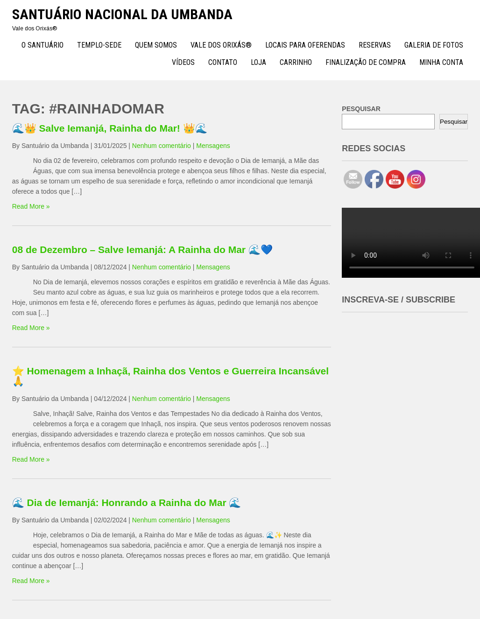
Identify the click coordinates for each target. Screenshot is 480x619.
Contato (222, 62)
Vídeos (183, 62)
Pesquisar (453, 121)
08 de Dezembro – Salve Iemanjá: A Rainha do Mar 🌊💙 (142, 249)
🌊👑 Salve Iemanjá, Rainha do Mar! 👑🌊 (109, 128)
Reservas (375, 45)
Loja (258, 62)
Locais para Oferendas (305, 45)
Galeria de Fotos (433, 45)
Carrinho (296, 62)
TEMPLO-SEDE (99, 45)
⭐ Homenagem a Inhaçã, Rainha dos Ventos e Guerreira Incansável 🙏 (170, 376)
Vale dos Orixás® (221, 45)
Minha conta (441, 62)
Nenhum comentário (161, 145)
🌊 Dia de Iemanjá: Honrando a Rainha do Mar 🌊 (126, 502)
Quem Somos (156, 45)
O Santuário (42, 45)
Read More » (31, 206)
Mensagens (213, 145)
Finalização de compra (365, 62)
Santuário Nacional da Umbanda (122, 14)
